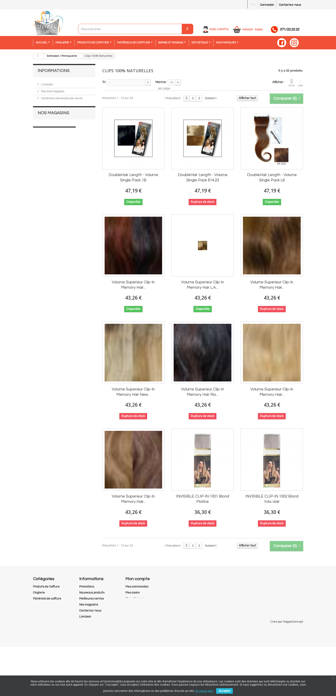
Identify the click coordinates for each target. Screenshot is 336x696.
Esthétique (40, 610)
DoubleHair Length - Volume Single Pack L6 (272, 177)
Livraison (46, 83)
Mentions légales (52, 90)
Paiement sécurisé (53, 111)
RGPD (83, 650)
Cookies (84, 644)
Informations (54, 71)
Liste (300, 82)
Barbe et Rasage (45, 616)
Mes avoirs (132, 592)
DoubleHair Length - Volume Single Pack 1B (133, 177)
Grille (292, 82)
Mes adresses (134, 598)
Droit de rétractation (93, 656)
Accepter (224, 691)
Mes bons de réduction (140, 610)
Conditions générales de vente (61, 97)
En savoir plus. (204, 691)
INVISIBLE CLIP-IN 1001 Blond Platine (202, 499)
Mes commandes (136, 586)
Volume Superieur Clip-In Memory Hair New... (133, 392)
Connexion (267, 4)
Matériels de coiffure (47, 598)
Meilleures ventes (91, 598)
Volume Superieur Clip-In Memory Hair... (133, 285)
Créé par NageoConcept (286, 670)
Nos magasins (50, 118)
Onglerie (39, 592)
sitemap (84, 662)
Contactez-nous (290, 4)
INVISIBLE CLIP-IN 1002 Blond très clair (271, 499)
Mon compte (218, 29)
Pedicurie (39, 622)
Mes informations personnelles (146, 604)
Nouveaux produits (91, 592)
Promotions (86, 586)
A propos (46, 104)
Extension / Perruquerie (49, 604)
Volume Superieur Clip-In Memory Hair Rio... (202, 392)
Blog (253, 4)
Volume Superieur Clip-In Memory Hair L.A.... (202, 285)
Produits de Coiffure (46, 586)
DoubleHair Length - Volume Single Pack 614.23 (202, 177)
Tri (104, 82)
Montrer (160, 82)
